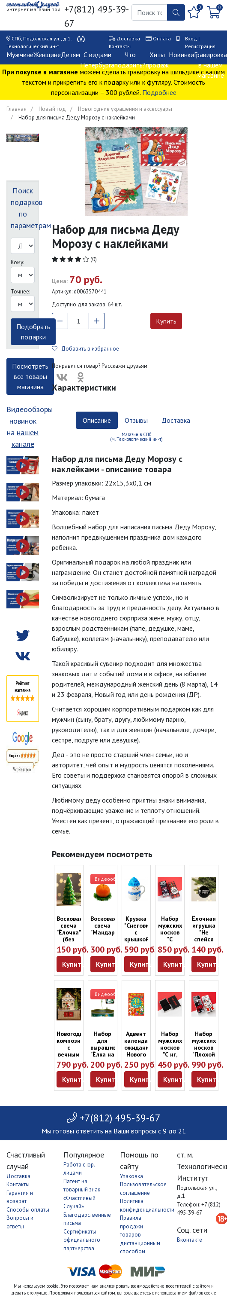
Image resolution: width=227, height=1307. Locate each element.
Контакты (120, 46)
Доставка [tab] (175, 420)
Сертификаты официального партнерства (81, 1240)
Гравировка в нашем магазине (210, 64)
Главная (16, 109)
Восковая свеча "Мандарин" (107, 925)
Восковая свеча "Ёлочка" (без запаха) (70, 932)
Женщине (47, 54)
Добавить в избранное (85, 348)
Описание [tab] (97, 420)
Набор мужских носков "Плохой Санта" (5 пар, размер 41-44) (204, 1058)
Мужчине (19, 54)
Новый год (52, 109)
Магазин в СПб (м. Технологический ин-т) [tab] (136, 436)
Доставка (128, 38)
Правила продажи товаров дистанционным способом (140, 1234)
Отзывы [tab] (136, 420)
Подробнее (159, 92)
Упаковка (131, 1176)
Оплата (162, 38)
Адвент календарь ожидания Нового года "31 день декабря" (139, 1054)
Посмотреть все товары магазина (30, 376)
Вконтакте (189, 1239)
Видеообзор (110, 879)
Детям (70, 54)
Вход (191, 38)
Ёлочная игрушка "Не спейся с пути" (204, 932)
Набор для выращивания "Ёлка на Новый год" (110, 1051)
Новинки (181, 54)
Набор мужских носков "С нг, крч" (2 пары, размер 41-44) (170, 1058)
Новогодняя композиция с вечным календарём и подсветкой (74, 1054)
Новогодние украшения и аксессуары (125, 109)
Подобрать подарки (33, 331)
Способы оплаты (27, 1209)
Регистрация (200, 46)
